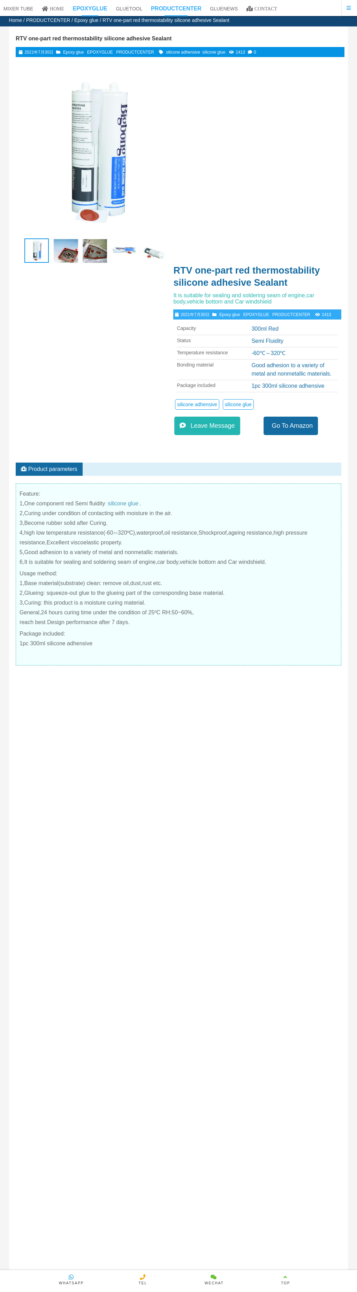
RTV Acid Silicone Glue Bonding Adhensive (85, 770)
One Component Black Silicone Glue (281, 816)
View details (57, 615)
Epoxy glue (86, 20)
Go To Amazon (296, 253)
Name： (143, 1022)
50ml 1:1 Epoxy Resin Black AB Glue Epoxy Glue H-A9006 (281, 905)
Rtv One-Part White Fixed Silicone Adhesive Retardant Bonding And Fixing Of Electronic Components (148, 776)
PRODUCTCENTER (48, 20)
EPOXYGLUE (100, 52)
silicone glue (213, 52)
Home (15, 20)
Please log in (38, 1009)
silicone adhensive (183, 52)
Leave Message (215, 253)
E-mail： (144, 1035)
